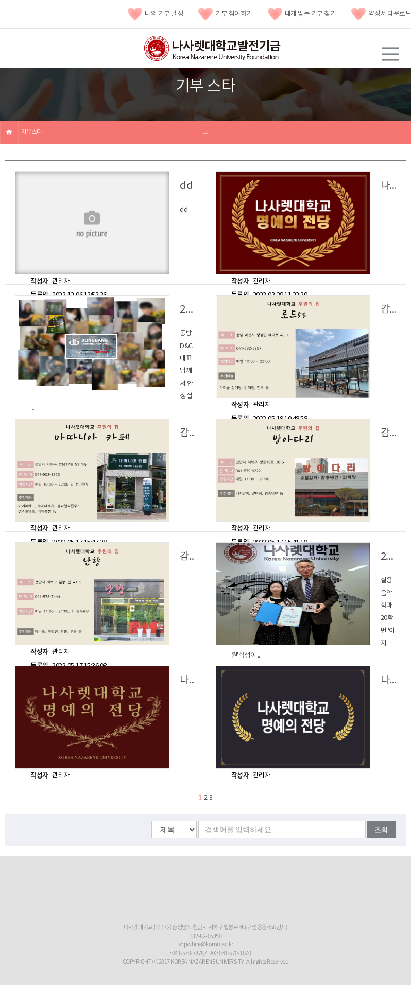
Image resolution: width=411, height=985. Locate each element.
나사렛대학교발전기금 (212, 48)
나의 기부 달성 (155, 14)
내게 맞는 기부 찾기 (302, 14)
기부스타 (31, 132)
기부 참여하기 (225, 14)
